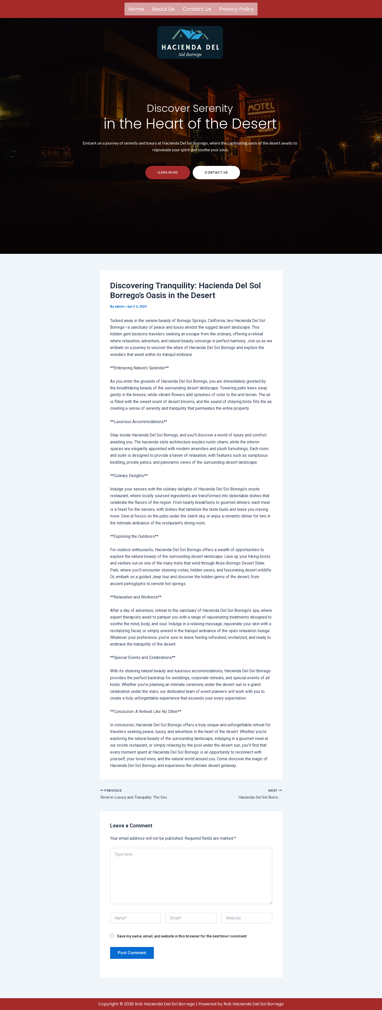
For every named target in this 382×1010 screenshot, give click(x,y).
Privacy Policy (236, 9)
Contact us (196, 9)
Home (136, 9)
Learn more (167, 176)
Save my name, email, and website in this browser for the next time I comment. (182, 941)
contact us (216, 176)
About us (163, 9)
